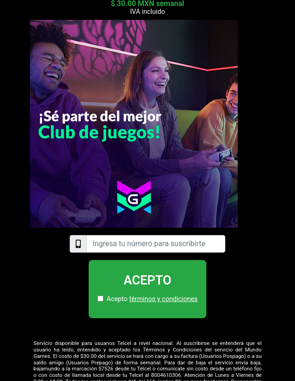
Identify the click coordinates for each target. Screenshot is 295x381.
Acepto (148, 280)
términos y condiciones (163, 299)
